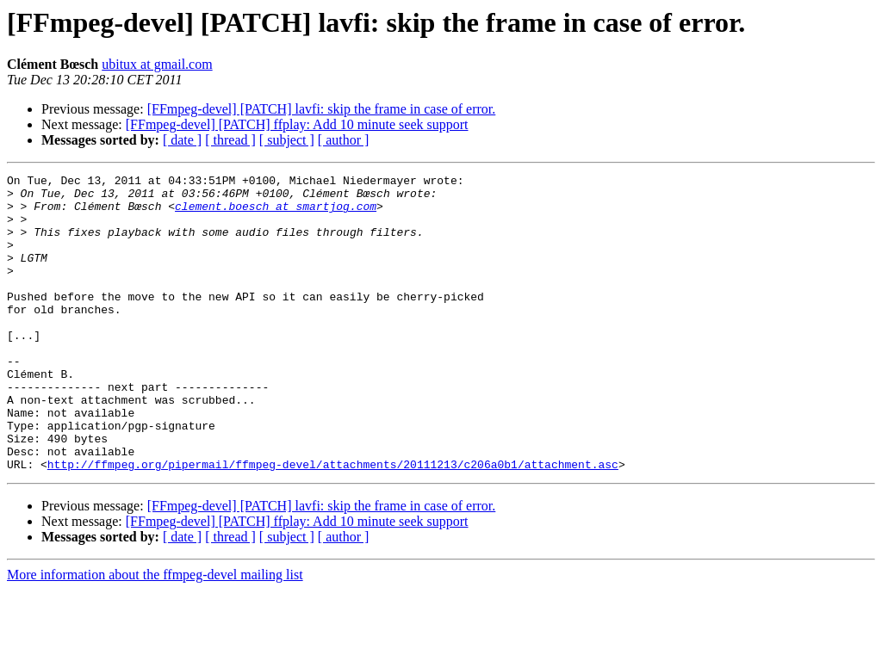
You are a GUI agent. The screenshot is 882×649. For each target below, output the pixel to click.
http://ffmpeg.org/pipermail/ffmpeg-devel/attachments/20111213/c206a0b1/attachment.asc (332, 523)
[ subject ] (286, 140)
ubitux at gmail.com (157, 64)
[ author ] (344, 140)
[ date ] (182, 140)
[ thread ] (230, 140)
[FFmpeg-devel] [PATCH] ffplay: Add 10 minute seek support (297, 124)
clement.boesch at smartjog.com (275, 213)
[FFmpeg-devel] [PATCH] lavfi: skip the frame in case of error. (321, 109)
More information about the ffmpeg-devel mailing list (155, 634)
